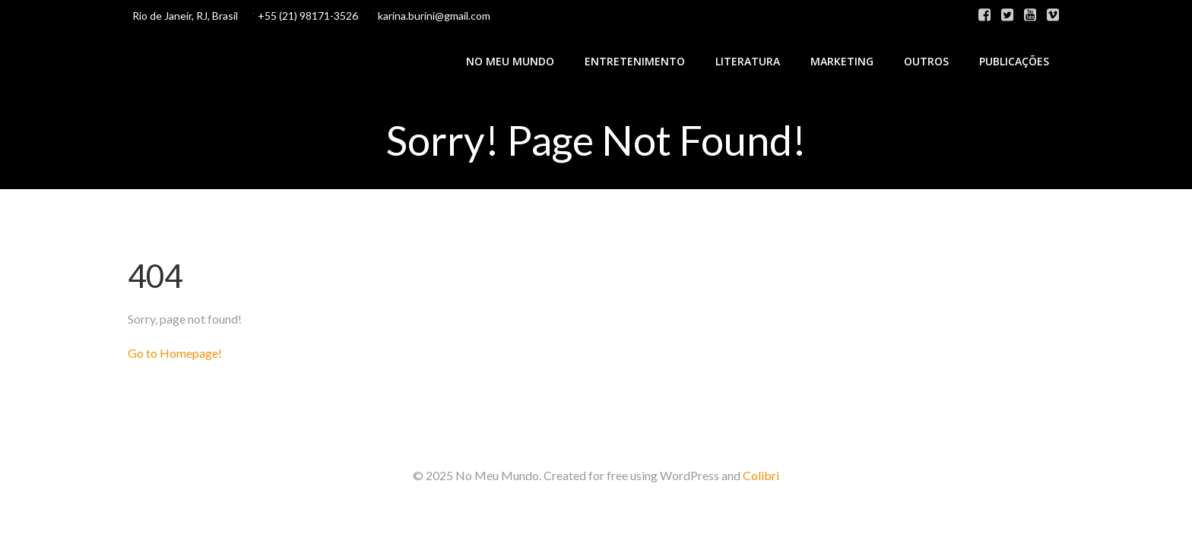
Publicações (1014, 61)
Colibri (761, 475)
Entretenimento (635, 61)
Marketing (841, 61)
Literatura (747, 61)
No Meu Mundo (510, 61)
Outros (926, 61)
